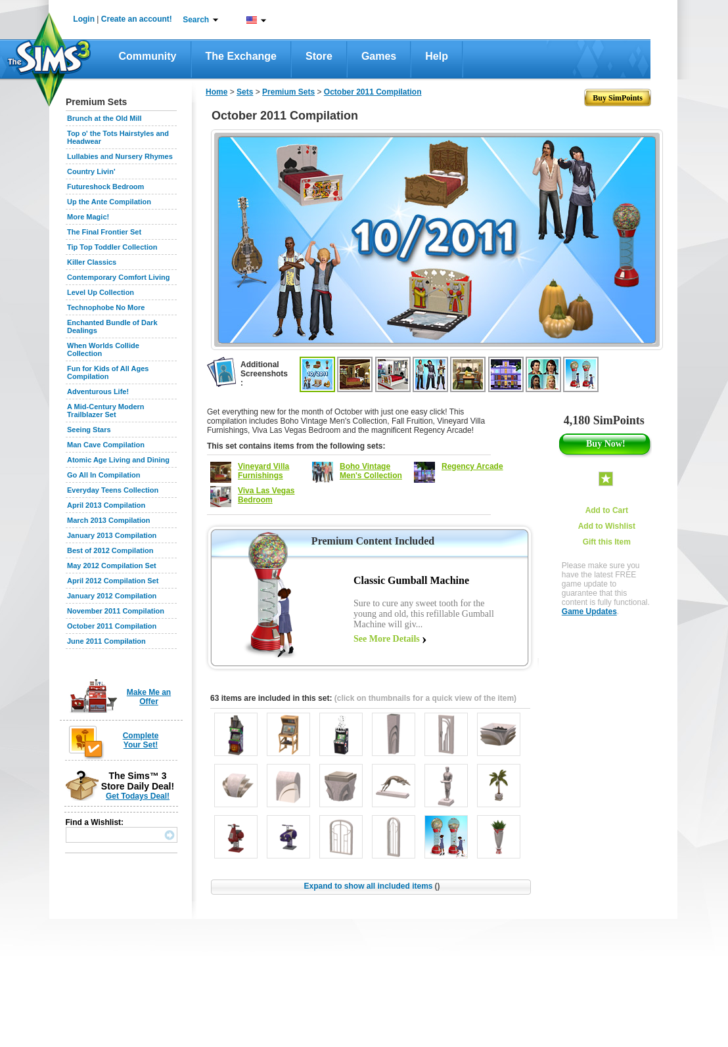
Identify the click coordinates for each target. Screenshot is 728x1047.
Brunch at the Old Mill (104, 118)
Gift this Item (607, 541)
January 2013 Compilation (111, 535)
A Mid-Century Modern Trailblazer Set (106, 410)
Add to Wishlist (606, 526)
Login (84, 19)
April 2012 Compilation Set (112, 581)
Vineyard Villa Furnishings (263, 471)
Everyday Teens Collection (112, 490)
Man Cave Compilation (106, 445)
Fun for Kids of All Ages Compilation (107, 372)
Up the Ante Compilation (109, 202)
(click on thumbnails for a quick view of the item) (425, 698)
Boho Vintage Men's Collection (371, 471)
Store (319, 56)
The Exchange (241, 56)
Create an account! (136, 19)
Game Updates (589, 611)
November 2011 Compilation (115, 611)
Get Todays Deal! (138, 796)
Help (436, 56)
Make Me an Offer (149, 697)
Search (196, 19)
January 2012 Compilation (111, 596)
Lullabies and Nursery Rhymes (120, 156)
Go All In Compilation (103, 475)
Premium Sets (288, 92)
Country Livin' (91, 171)
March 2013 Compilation (108, 520)
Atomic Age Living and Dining (118, 460)
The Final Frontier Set (104, 232)
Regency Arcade (472, 466)
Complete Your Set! (141, 740)
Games (378, 56)
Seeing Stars (89, 430)
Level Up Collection (100, 292)
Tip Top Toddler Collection (112, 247)
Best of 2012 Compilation (110, 550)
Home (216, 92)
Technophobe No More (106, 307)
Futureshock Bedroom (105, 186)
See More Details (386, 639)
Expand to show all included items (372, 886)
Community (148, 56)
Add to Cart (606, 510)
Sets (245, 92)
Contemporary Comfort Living (118, 277)
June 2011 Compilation (106, 641)
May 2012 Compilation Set (111, 565)
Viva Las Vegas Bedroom (266, 495)
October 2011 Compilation (111, 626)
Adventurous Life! (98, 391)
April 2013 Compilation (106, 505)
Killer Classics (91, 262)
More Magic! (88, 217)
